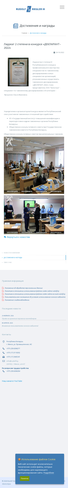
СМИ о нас (8, 262)
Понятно (24, 478)
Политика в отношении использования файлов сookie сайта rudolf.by (30, 291)
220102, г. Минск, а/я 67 (16, 364)
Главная (24, 33)
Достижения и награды (13, 257)
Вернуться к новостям (17, 237)
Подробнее (48, 472)
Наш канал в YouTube (12, 381)
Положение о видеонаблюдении (15, 300)
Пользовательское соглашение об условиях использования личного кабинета (33, 297)
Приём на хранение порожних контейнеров (19, 318)
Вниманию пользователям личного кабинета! (20, 326)
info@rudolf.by (12, 361)
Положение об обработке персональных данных (22, 288)
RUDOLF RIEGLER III (30, 9)
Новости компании (12, 253)
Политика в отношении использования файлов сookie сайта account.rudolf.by (33, 294)
